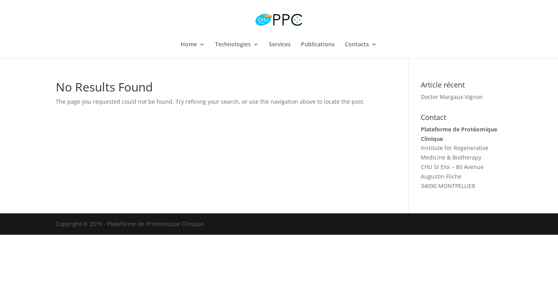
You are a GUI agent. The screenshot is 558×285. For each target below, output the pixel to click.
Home (189, 45)
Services (280, 45)
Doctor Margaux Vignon (452, 97)
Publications (318, 45)
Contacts (357, 45)
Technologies (233, 45)
